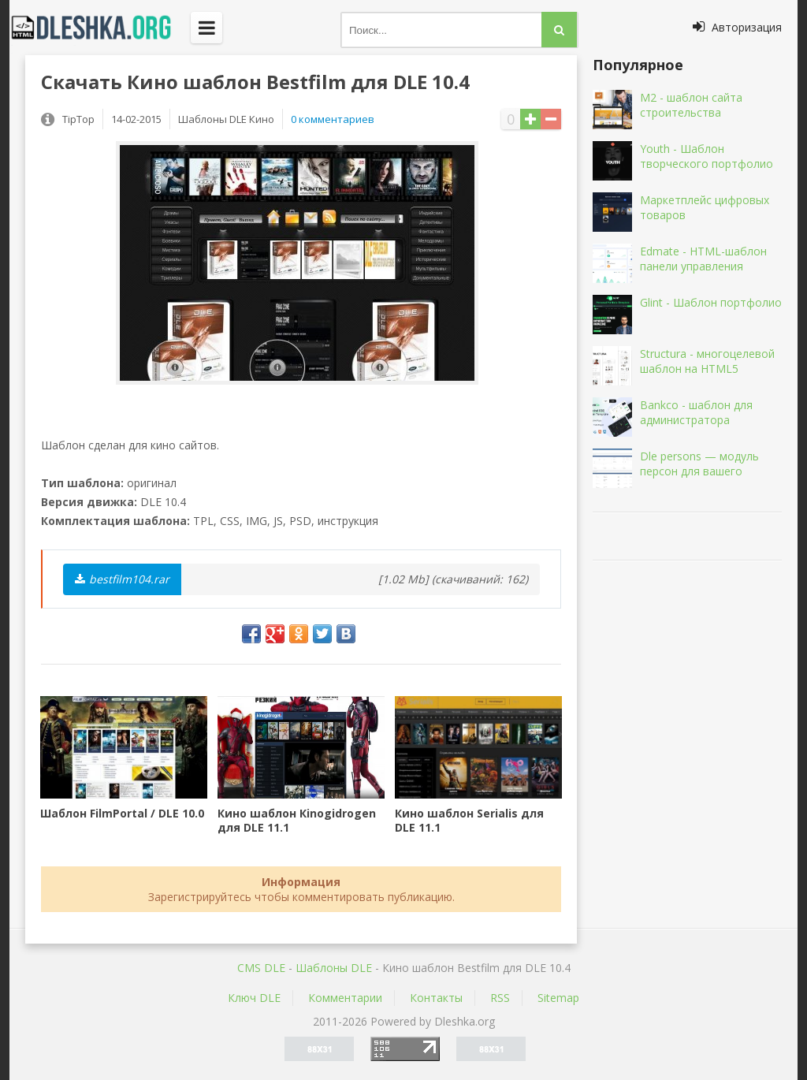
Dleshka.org (100, 27)
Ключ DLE (254, 997)
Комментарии (345, 997)
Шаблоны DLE (334, 967)
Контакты (436, 997)
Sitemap (558, 997)
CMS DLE (261, 967)
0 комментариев (332, 119)
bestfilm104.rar (122, 579)
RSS (500, 997)
